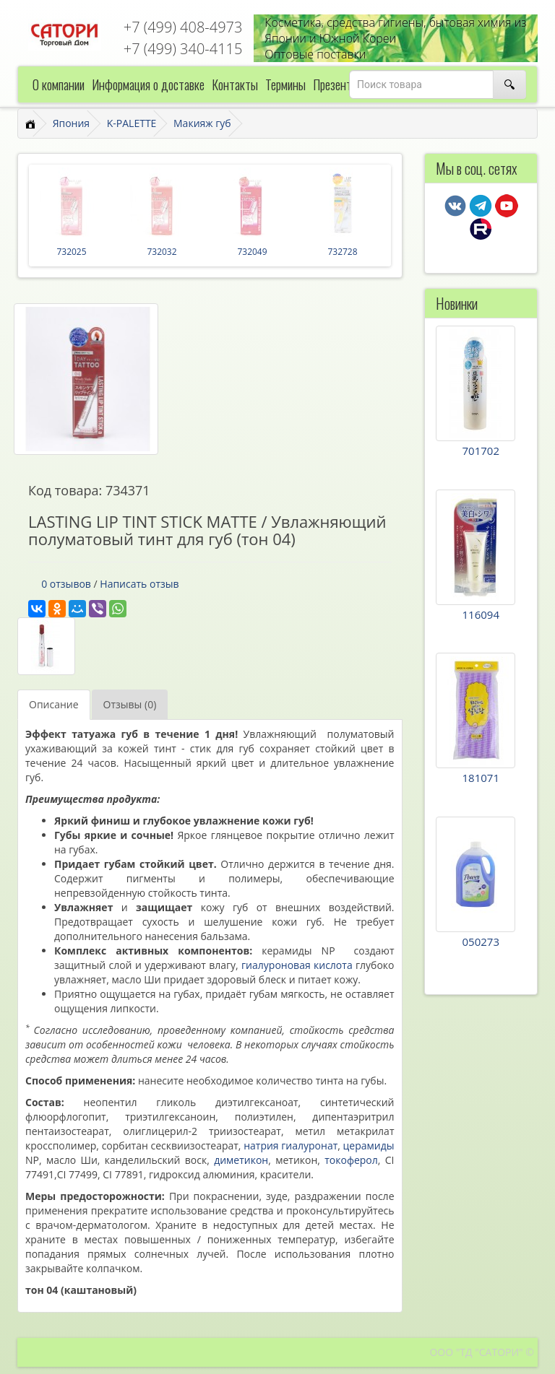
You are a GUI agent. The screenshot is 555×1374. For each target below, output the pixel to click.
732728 (342, 251)
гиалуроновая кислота (297, 965)
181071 (480, 777)
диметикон (241, 1160)
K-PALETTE (132, 123)
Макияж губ (202, 123)
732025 (71, 251)
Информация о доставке (148, 84)
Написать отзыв (139, 584)
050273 (480, 941)
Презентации (343, 84)
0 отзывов (66, 584)
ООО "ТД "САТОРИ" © (481, 1352)
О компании (59, 84)
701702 (480, 450)
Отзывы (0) (130, 704)
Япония (71, 123)
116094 (480, 614)
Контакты (235, 84)
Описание (54, 704)
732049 (252, 251)
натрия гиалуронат (290, 1145)
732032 (161, 251)
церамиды (369, 1145)
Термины (285, 84)
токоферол (351, 1160)
